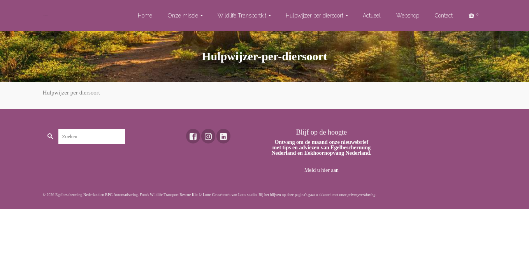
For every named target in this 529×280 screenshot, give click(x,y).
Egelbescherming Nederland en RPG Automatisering (96, 194)
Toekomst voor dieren (45, 15)
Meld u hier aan (321, 170)
